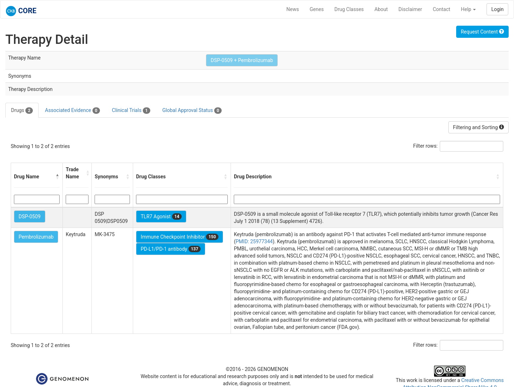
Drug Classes (349, 9)
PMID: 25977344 (254, 241)
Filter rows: (425, 146)
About (381, 9)
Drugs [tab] (22, 110)
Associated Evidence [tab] (72, 110)
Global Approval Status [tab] (192, 110)
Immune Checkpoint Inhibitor (179, 237)
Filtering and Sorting (478, 127)
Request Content (482, 32)
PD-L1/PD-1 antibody (171, 249)
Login (497, 9)
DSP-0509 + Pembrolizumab (242, 60)
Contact (441, 9)
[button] (57, 176)
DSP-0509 (30, 216)
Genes (317, 9)
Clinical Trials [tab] (131, 110)
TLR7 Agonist (161, 216)
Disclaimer (410, 9)
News (292, 9)
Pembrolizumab (36, 237)
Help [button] (468, 9)
